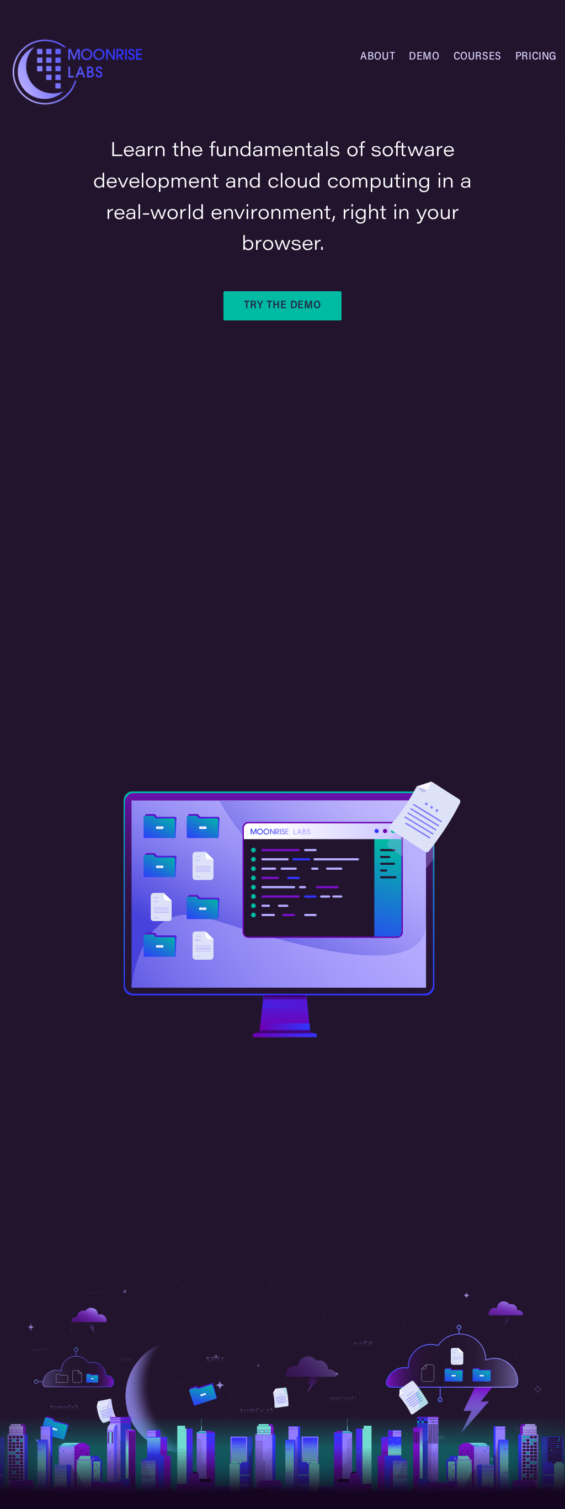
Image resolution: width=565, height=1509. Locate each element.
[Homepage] (83, 72)
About (377, 56)
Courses (478, 56)
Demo (424, 56)
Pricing (536, 56)
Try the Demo (282, 305)
